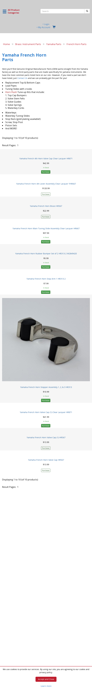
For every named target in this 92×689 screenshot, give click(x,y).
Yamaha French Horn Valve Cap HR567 (46, 459)
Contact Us (22, 78)
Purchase (45, 172)
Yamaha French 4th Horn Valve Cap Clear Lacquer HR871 (46, 158)
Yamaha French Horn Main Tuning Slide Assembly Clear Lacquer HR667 (46, 228)
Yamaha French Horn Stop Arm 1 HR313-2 (46, 278)
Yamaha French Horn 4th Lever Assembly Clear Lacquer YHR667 (46, 183)
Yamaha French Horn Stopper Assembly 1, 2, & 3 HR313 (46, 387)
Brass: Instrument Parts (28, 44)
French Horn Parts (76, 44)
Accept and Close (46, 679)
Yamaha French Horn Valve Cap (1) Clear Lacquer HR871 (46, 412)
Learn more (46, 686)
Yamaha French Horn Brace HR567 (46, 206)
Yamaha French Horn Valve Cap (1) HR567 (46, 437)
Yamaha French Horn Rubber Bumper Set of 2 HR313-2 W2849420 (46, 253)
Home (6, 44)
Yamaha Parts (53, 44)
